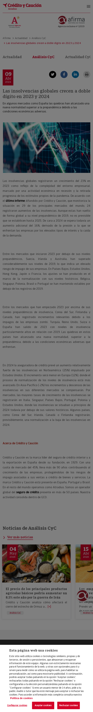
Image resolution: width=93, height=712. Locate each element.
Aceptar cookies (43, 705)
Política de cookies (21, 698)
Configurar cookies (17, 705)
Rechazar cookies (68, 705)
